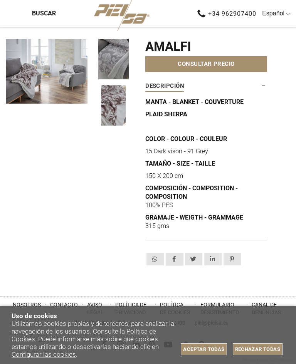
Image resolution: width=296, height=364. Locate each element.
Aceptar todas (203, 349)
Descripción (164, 85)
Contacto (64, 305)
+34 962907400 (232, 13)
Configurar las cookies (44, 354)
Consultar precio (206, 63)
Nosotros (27, 305)
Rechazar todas (257, 349)
